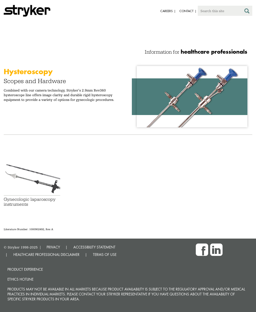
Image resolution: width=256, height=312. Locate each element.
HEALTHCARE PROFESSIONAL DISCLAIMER (46, 254)
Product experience (25, 269)
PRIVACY (53, 247)
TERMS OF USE (104, 254)
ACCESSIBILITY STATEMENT (94, 247)
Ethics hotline (20, 279)
